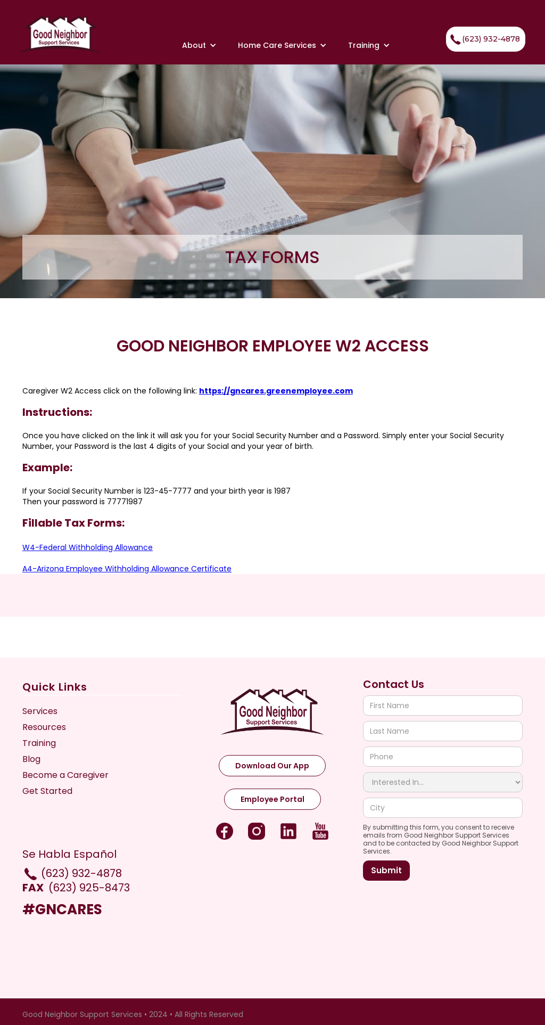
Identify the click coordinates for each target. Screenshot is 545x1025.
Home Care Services (277, 45)
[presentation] (444, 907)
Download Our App (272, 765)
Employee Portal (272, 799)
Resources (44, 727)
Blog (31, 759)
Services (39, 711)
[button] (199, 45)
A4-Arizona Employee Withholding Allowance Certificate (127, 568)
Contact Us (393, 684)
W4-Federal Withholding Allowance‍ (87, 547)
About (194, 45)
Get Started (47, 791)
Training (363, 45)
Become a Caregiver (65, 775)
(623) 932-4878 (484, 39)
